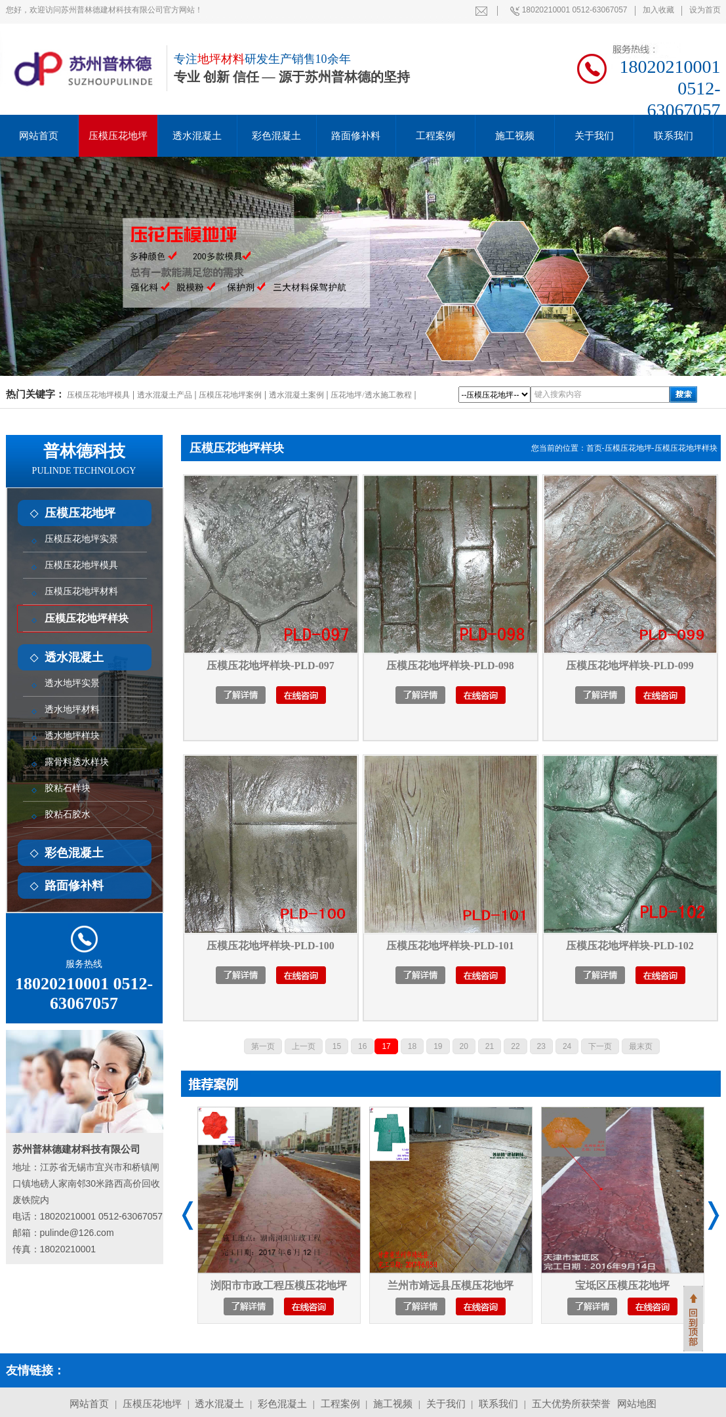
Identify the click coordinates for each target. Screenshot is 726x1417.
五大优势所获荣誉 (571, 1404)
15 (337, 1046)
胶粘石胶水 (68, 814)
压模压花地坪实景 (81, 539)
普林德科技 (84, 459)
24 (567, 1046)
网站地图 (636, 1404)
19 (438, 1046)
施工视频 (514, 135)
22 (515, 1046)
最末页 (641, 1046)
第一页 (263, 1046)
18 (412, 1046)
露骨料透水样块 (77, 762)
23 (541, 1046)
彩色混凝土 (276, 135)
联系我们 (673, 135)
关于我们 (594, 135)
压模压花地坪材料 (81, 591)
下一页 (600, 1046)
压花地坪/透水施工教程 (371, 395)
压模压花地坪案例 (230, 395)
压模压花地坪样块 (87, 618)
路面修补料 (355, 135)
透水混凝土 (197, 135)
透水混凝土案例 (296, 395)
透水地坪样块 (72, 736)
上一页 (303, 1046)
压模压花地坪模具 (98, 395)
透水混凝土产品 (164, 395)
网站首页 (89, 1404)
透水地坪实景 (72, 683)
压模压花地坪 (118, 135)
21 (489, 1046)
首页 (594, 448)
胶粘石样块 (68, 788)
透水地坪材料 (72, 709)
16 (362, 1046)
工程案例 (435, 135)
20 (464, 1046)
